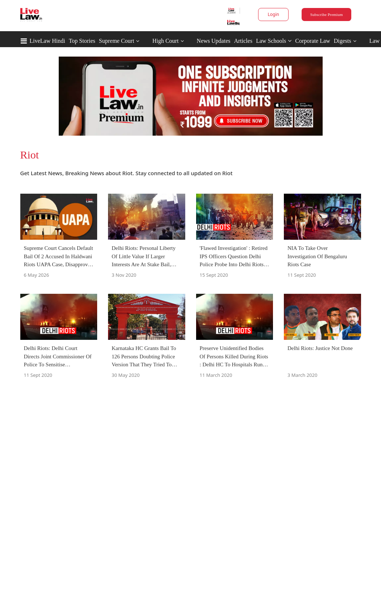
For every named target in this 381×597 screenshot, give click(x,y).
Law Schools (273, 41)
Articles (243, 41)
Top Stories (82, 41)
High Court (165, 41)
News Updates (214, 41)
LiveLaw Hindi (47, 41)
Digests (342, 41)
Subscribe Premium (326, 14)
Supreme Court (116, 41)
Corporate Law (312, 41)
